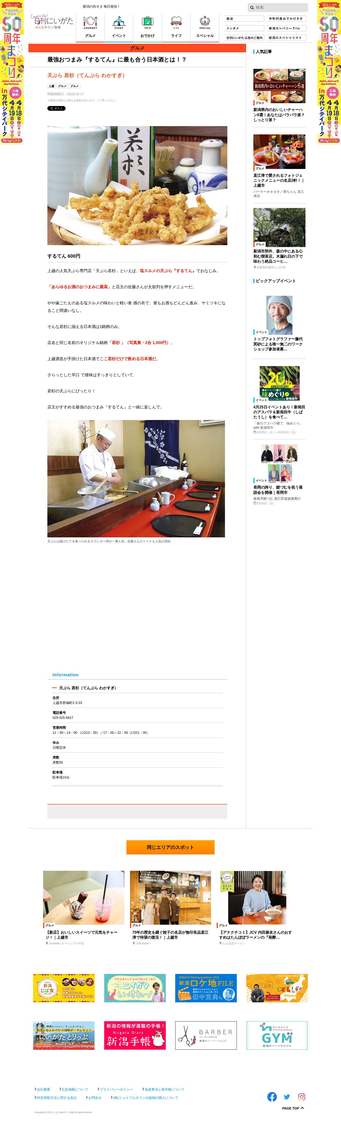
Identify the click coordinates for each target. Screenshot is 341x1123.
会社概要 (43, 1089)
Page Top (290, 1108)
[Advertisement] (170, 1066)
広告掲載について (75, 1089)
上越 (51, 86)
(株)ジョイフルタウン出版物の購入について (145, 1098)
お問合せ (95, 1098)
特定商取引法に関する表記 (57, 1098)
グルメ (62, 86)
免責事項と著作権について (164, 1089)
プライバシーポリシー (116, 1089)
